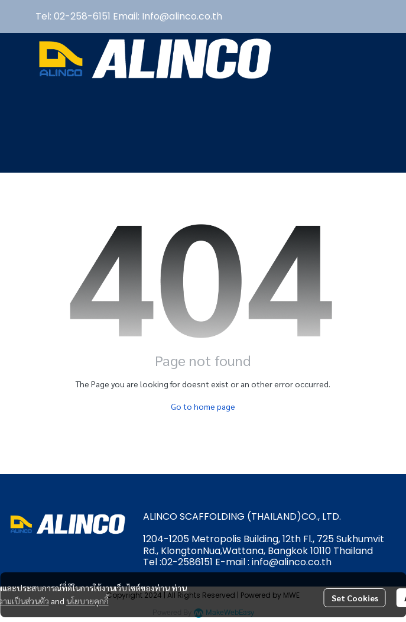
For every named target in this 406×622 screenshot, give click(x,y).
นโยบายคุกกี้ (87, 600)
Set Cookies (355, 597)
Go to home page (203, 406)
